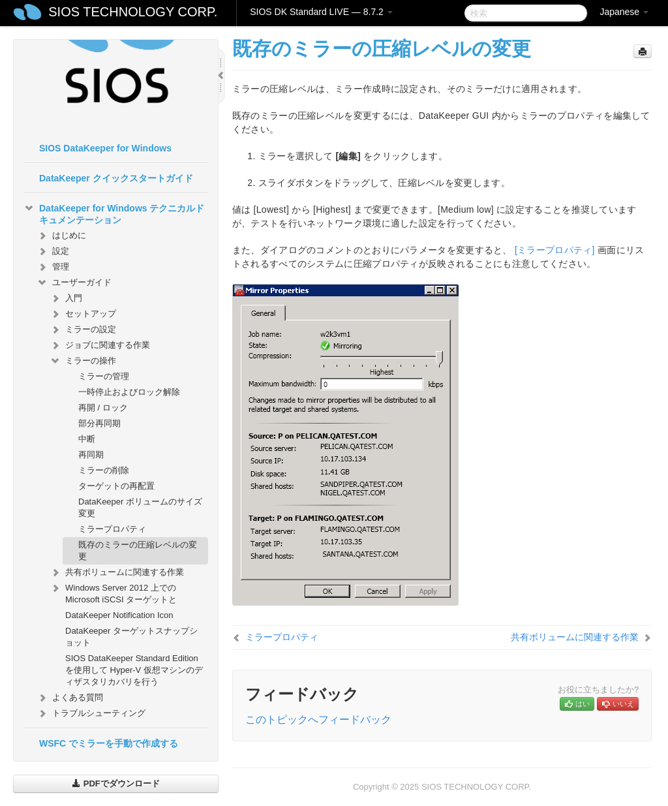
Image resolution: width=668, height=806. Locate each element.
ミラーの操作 (83, 361)
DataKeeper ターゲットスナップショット (131, 636)
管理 (53, 267)
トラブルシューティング (91, 713)
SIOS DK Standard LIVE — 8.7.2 (321, 12)
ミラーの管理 (103, 376)
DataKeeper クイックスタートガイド (116, 178)
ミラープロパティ (112, 529)
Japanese (624, 12)
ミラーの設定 (83, 329)
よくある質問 (70, 697)
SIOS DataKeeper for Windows (105, 148)
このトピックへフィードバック (318, 719)
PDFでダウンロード (116, 783)
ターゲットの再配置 (116, 486)
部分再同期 (99, 423)
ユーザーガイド (74, 282)
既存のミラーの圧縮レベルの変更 (137, 550)
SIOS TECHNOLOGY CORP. (132, 12)
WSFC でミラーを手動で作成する (108, 743)
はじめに (61, 235)
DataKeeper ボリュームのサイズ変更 (140, 507)
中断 (86, 439)
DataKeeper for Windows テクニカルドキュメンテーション (113, 212)
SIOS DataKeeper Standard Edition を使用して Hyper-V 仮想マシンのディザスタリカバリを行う (134, 670)
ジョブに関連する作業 (100, 345)
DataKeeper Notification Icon (119, 615)
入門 (66, 298)
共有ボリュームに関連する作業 (117, 572)
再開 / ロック (103, 407)
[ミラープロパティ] (555, 250)
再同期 (91, 454)
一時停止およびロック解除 (129, 392)
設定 (53, 251)
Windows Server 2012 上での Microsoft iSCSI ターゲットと (113, 592)
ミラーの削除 (103, 470)
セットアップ (83, 314)
